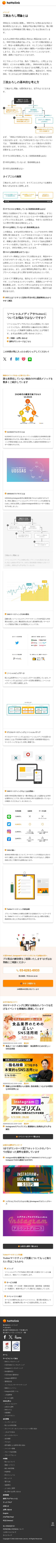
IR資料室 (7, 1471)
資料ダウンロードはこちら (19, 341)
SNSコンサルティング (12, 1361)
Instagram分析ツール (12, 1391)
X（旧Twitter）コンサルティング (15, 1365)
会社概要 (7, 1438)
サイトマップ (7, 1535)
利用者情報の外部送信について (13, 1529)
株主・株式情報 (9, 1468)
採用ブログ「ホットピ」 (10, 1498)
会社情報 (6, 1419)
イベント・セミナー (11, 1404)
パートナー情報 (10, 1448)
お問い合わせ (7, 1509)
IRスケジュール (10, 1475)
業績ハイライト (10, 1465)
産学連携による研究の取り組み (15, 1445)
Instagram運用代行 (11, 1378)
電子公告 (7, 1481)
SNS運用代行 (9, 1371)
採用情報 (6, 1495)
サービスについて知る (10, 1358)
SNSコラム (8, 1409)
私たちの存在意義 (10, 1425)
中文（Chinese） (8, 1520)
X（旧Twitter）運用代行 (12, 1375)
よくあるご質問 (10, 1488)
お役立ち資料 (9, 1407)
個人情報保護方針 (9, 1526)
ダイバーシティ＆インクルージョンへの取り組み (21, 1428)
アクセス (7, 1442)
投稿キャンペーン (10, 1388)
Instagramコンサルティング (14, 1368)
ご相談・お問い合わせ (17, 338)
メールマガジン (10, 1415)
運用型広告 (8, 1381)
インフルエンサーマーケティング (16, 1385)
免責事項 (7, 1485)
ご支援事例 (8, 1395)
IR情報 (5, 1458)
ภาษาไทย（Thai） (8, 1517)
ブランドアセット (10, 1455)
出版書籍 (7, 1412)
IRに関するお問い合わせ (13, 1491)
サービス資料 (9, 1398)
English (5, 1513)
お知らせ (6, 1506)
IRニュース (8, 1478)
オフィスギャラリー (11, 1435)
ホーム (5, 1355)
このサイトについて (9, 1532)
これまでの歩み (10, 1432)
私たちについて (10, 1461)
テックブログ (7, 1502)
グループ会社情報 (10, 1452)
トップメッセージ (10, 1422)
